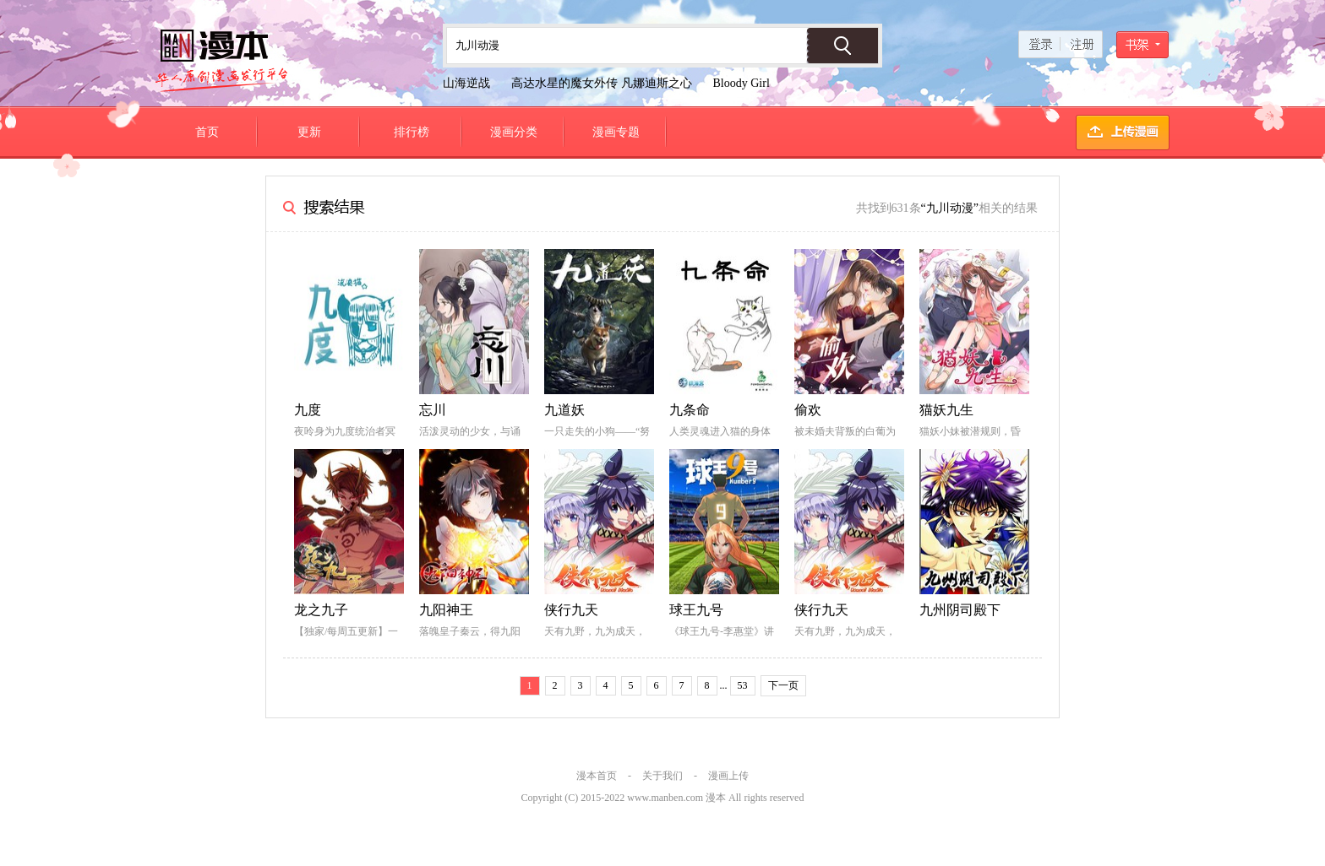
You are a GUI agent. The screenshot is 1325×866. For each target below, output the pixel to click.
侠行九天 (571, 610)
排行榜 (411, 132)
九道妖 (564, 410)
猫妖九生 (946, 410)
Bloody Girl (741, 83)
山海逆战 (466, 83)
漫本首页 (596, 776)
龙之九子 (321, 610)
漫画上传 (728, 776)
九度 (307, 410)
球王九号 (696, 610)
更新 (309, 132)
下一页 (783, 685)
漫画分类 (513, 132)
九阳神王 (446, 610)
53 (743, 685)
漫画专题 (616, 132)
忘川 (432, 410)
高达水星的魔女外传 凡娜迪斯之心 (601, 83)
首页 (207, 132)
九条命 (689, 410)
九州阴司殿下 (960, 610)
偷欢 (807, 410)
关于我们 (662, 776)
